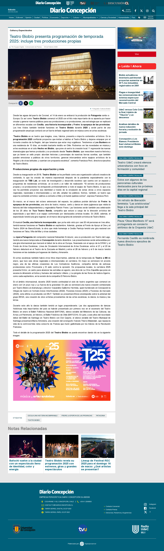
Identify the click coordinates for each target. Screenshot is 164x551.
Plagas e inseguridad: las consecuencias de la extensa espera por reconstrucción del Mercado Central (131, 97)
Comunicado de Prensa (33, 47)
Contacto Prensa (111, 510)
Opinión (28, 18)
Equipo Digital (19, 47)
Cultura (76, 18)
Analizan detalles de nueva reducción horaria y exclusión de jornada (130, 128)
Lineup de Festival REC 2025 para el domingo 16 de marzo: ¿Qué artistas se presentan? (96, 465)
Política (45, 18)
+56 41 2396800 (86, 502)
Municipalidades (89, 18)
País (133, 18)
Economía (54, 18)
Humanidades (123, 18)
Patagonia (100, 416)
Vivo (137, 54)
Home (11, 18)
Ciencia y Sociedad (108, 18)
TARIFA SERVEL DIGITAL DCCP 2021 (58, 509)
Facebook (150, 508)
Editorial (19, 18)
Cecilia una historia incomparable (42, 416)
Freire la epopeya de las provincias (77, 416)
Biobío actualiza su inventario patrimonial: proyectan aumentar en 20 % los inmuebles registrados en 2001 (130, 80)
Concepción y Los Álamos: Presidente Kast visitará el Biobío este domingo (130, 143)
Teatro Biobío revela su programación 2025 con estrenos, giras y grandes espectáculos (61, 465)
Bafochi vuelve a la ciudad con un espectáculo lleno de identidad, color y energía (25, 465)
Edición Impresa (148, 17)
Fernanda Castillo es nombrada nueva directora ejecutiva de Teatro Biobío (136, 241)
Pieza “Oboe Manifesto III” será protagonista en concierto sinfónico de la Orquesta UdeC (136, 224)
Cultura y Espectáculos (130, 158)
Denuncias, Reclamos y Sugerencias (118, 513)
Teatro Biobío (34, 420)
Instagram (150, 504)
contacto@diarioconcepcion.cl (59, 505)
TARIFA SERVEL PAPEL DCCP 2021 (57, 512)
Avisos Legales (126, 10)
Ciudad (37, 18)
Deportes (65, 18)
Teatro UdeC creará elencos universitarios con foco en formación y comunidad (134, 166)
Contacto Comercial (113, 506)
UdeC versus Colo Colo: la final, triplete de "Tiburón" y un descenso (131, 113)
